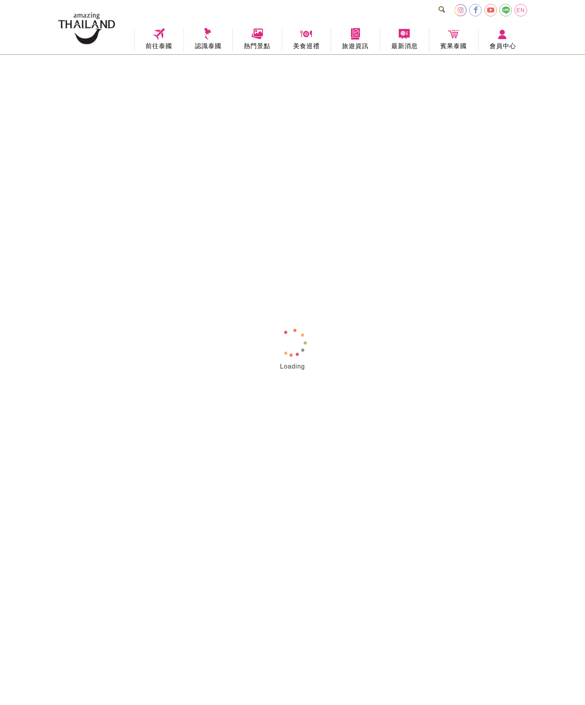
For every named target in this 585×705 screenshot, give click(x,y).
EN (521, 10)
